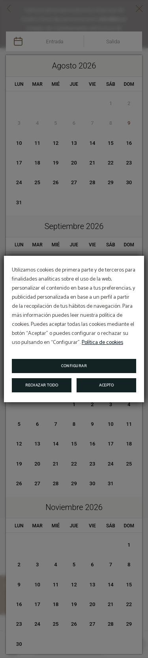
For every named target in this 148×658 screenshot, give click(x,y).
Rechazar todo (41, 385)
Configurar (74, 366)
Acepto (106, 385)
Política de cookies (102, 342)
